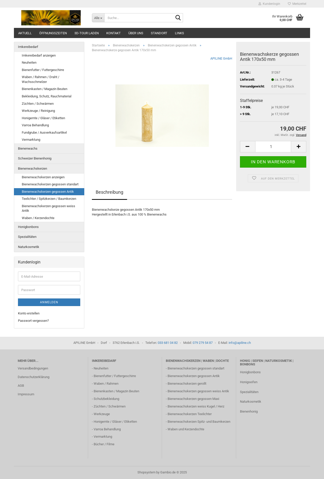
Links (179, 33)
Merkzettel (297, 4)
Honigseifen (248, 382)
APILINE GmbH (221, 58)
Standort (159, 33)
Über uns (135, 33)
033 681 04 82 (168, 343)
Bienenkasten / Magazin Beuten (44, 89)
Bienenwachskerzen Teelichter (190, 414)
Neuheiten (29, 62)
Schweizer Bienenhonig (34, 158)
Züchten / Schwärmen (38, 103)
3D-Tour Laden (86, 33)
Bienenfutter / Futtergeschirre (43, 70)
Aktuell (25, 33)
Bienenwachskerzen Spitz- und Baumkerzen (199, 421)
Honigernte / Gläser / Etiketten (43, 118)
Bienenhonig (249, 411)
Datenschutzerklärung (33, 377)
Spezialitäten (27, 237)
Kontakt (113, 33)
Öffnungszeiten (53, 33)
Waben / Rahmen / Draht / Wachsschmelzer (40, 79)
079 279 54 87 (203, 343)
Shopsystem (146, 472)
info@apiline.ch (240, 343)
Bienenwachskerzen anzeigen (43, 177)
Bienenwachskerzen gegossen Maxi (193, 399)
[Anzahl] (273, 146)
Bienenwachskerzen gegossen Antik (48, 191)
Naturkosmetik (28, 247)
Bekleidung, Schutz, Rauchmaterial (46, 96)
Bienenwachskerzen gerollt (187, 383)
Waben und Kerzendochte (186, 429)
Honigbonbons (28, 227)
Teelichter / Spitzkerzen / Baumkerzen (49, 199)
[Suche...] (98, 17)
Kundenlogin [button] (269, 4)
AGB (21, 385)
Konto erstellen (28, 313)
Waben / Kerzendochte (38, 218)
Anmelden (49, 302)
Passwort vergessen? (33, 321)
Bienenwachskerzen (32, 168)
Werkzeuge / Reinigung (38, 111)
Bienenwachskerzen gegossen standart (50, 184)
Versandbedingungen (33, 368)
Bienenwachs (27, 148)
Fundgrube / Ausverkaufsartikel (44, 132)
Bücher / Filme (104, 444)
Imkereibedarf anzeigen (39, 55)
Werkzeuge (102, 414)
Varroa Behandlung (35, 125)
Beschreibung (109, 192)
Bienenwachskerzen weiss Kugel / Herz (196, 406)
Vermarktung (31, 139)
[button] (247, 146)
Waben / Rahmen (106, 383)
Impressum (26, 394)
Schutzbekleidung (106, 399)
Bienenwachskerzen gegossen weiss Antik (48, 208)
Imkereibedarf (28, 47)
